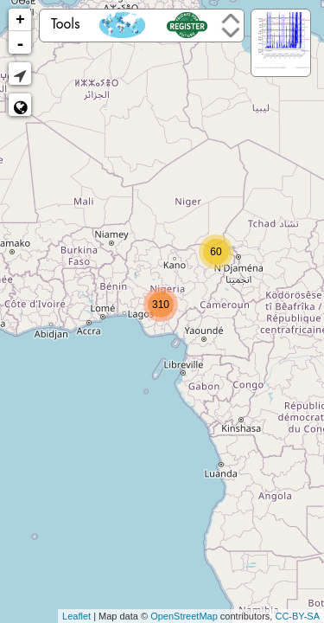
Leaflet (76, 616)
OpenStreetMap (184, 616)
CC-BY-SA (297, 616)
